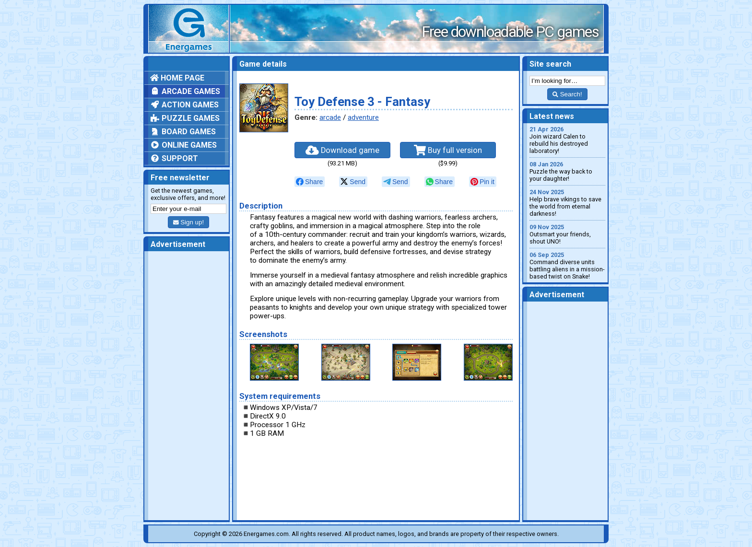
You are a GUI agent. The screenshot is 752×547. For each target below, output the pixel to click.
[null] (309, 181)
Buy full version (448, 150)
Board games (183, 131)
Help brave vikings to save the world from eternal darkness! (567, 202)
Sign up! (188, 222)
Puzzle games (185, 118)
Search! (567, 94)
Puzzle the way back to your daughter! (567, 171)
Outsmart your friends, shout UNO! (567, 234)
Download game (342, 150)
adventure (363, 117)
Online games (183, 145)
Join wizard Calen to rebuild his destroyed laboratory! (567, 140)
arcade (330, 117)
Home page (177, 77)
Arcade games (185, 91)
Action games (184, 104)
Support (174, 158)
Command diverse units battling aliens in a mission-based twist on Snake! (567, 265)
